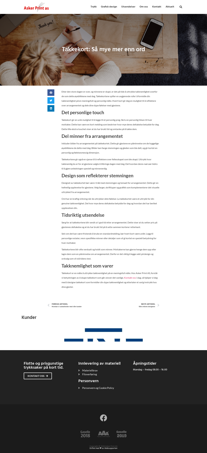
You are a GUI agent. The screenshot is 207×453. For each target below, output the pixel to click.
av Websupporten (109, 448)
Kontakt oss (130, 277)
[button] (181, 7)
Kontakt (156, 7)
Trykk (94, 7)
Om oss (144, 7)
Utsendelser (128, 7)
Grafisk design (109, 7)
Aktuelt (170, 7)
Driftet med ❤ (95, 448)
